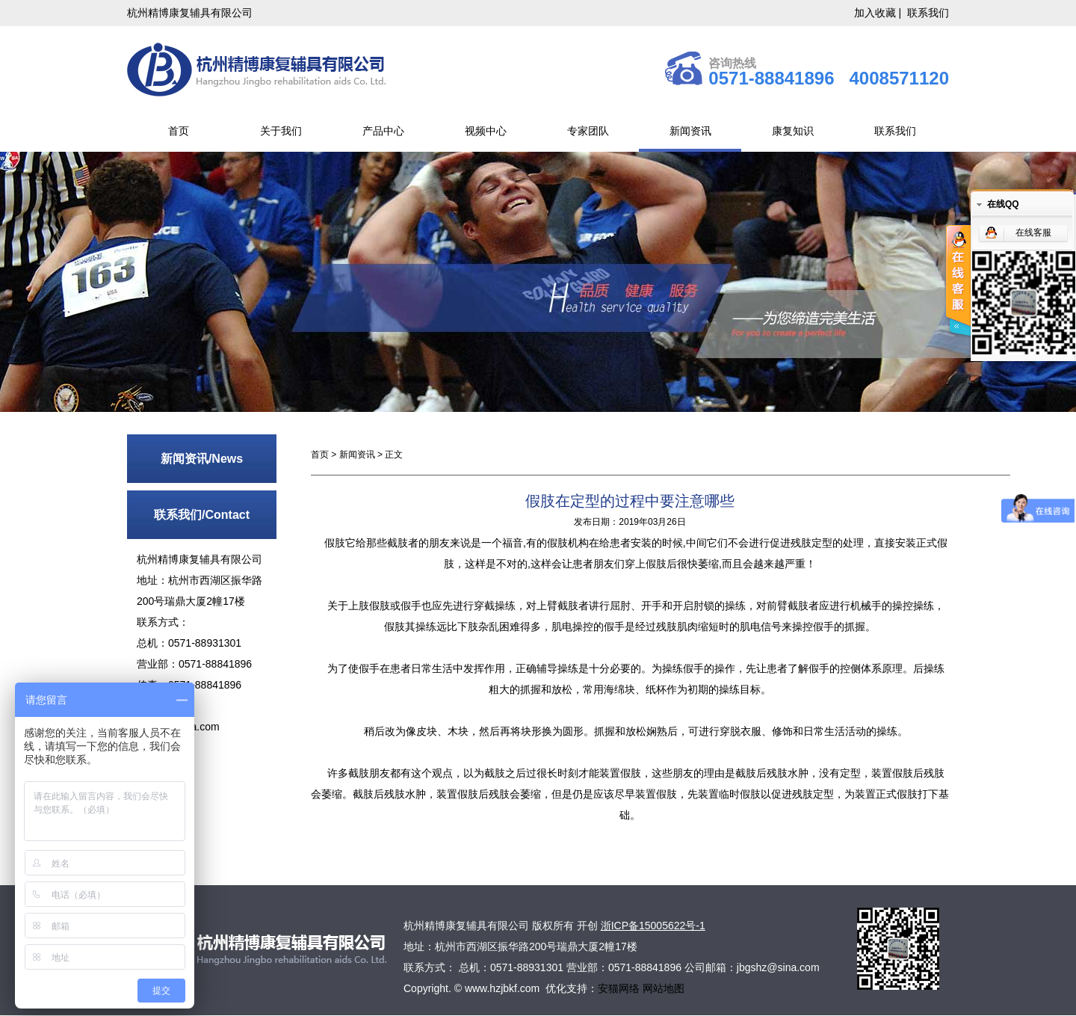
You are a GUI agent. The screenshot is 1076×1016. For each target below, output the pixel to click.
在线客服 (1033, 232)
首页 (178, 131)
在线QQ (1003, 204)
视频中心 (486, 131)
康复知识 (793, 131)
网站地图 (663, 988)
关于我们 (281, 131)
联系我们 (928, 13)
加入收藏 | (879, 13)
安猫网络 (620, 988)
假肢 (334, 543)
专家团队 (588, 131)
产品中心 (383, 131)
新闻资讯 (690, 131)
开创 (587, 926)
